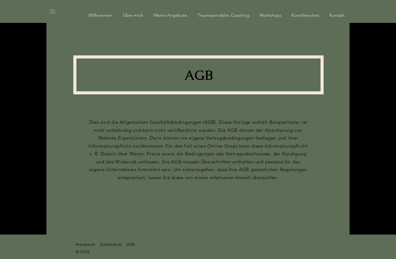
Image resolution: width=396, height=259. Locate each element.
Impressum (85, 244)
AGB (131, 244)
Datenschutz (111, 244)
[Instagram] (53, 11)
